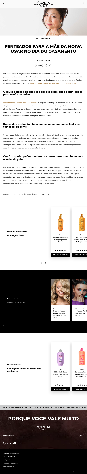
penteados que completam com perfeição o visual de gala (53, 83)
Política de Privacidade (9, 456)
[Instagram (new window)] (4, 443)
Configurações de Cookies (10, 460)
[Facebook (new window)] (7, 443)
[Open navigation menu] (83, 3)
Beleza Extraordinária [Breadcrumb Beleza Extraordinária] (43, 38)
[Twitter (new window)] (11, 443)
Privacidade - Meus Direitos (10, 463)
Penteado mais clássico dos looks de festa (20, 103)
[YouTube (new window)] (14, 443)
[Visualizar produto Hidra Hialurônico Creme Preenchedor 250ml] (60, 389)
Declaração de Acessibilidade (11, 453)
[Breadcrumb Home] (5, 407)
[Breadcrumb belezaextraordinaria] (21, 407)
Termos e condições (8, 466)
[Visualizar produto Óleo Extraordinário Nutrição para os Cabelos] (60, 255)
